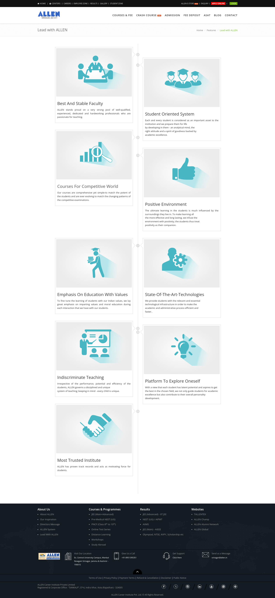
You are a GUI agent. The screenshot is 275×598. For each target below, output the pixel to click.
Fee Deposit (192, 15)
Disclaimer (166, 577)
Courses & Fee (122, 15)
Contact (231, 15)
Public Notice (179, 577)
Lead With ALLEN (49, 534)
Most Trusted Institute (79, 460)
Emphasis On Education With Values (92, 294)
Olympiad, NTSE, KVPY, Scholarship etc (163, 534)
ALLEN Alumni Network (206, 524)
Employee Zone (81, 3)
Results (94, 3)
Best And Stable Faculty (80, 103)
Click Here (177, 557)
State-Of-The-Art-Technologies (174, 294)
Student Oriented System (169, 114)
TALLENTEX (200, 514)
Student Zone (116, 3)
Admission (172, 15)
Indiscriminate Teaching (80, 377)
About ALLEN (47, 514)
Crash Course (148, 15)
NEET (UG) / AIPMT (152, 519)
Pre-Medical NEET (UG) (103, 519)
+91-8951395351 (129, 557)
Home (43, 3)
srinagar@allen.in (219, 557)
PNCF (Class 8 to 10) (104, 524)
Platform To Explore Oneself (172, 381)
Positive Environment (166, 204)
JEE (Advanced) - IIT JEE (154, 514)
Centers (56, 3)
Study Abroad (99, 544)
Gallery (103, 3)
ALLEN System (47, 529)
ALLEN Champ (201, 519)
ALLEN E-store (189, 3)
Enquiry (205, 3)
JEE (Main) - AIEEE (152, 529)
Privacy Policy (110, 577)
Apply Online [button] (218, 3)
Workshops (97, 539)
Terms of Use (95, 577)
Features (211, 30)
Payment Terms (127, 577)
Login (233, 3)
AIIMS (146, 524)
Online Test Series (101, 529)
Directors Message (50, 524)
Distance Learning (101, 534)
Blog (217, 15)
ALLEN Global (201, 529)
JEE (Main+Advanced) (103, 514)
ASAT (207, 15)
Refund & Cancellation (148, 577)
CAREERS (67, 3)
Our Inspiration (48, 519)
